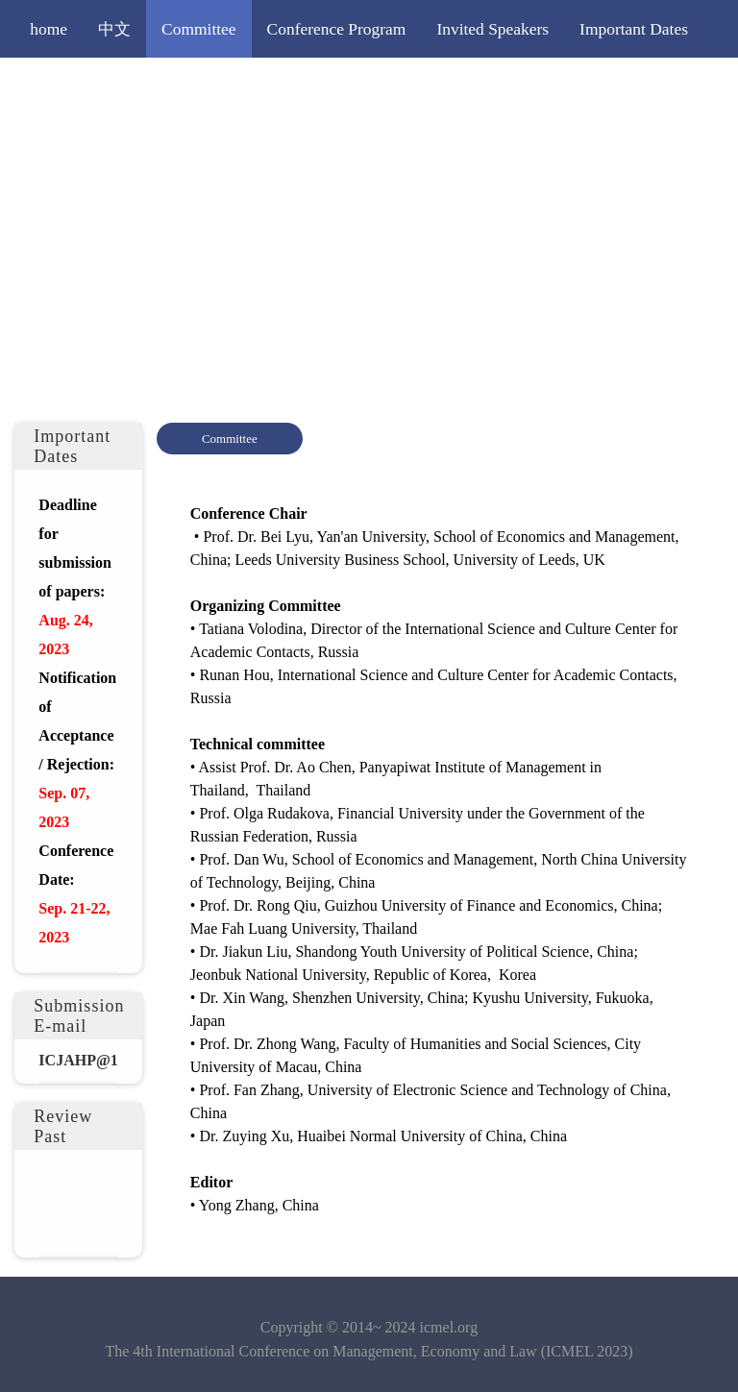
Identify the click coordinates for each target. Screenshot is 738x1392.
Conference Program (336, 28)
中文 (114, 28)
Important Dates (633, 28)
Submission (200, 86)
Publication (421, 86)
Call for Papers (80, 86)
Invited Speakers (492, 28)
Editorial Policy (543, 86)
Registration (311, 86)
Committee (198, 28)
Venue (648, 86)
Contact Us (67, 144)
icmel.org (449, 1327)
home (48, 28)
